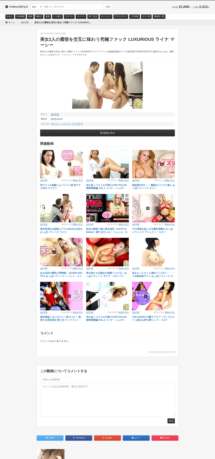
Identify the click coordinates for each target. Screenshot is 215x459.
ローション (106, 16)
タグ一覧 (146, 16)
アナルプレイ (121, 16)
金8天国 (55, 114)
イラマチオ (77, 123)
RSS (43, 453)
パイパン (81, 16)
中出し (10, 16)
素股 (48, 16)
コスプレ (69, 16)
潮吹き (39, 16)
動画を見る (109, 133)
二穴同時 (135, 16)
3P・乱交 (93, 16)
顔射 (30, 16)
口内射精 (20, 16)
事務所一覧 (159, 16)
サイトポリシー (30, 453)
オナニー (55, 123)
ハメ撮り (57, 16)
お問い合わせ (14, 453)
